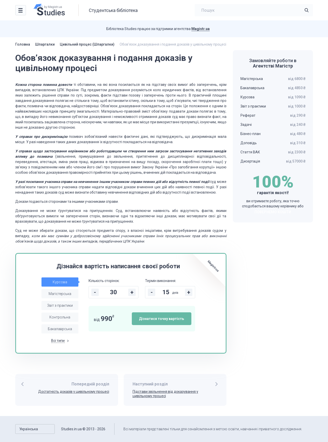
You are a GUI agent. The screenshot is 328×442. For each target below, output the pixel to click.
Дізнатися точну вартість (161, 319)
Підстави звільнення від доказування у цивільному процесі (165, 394)
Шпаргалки (45, 44)
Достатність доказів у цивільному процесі (73, 392)
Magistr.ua (200, 29)
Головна (22, 44)
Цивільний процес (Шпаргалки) (87, 44)
